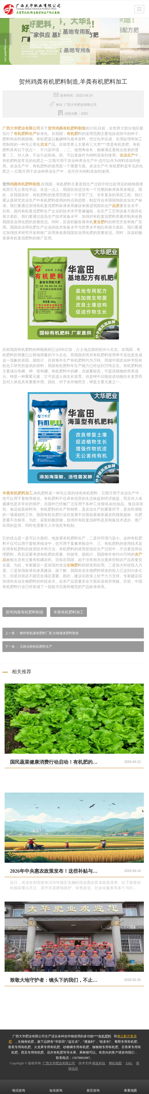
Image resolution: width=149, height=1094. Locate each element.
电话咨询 (18, 1086)
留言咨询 (93, 1086)
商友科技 (98, 1063)
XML (129, 1063)
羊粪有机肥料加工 (68, 612)
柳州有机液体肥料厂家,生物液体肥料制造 (40, 633)
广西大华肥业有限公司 (59, 1063)
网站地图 (115, 1063)
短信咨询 (55, 1086)
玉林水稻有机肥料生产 (27, 646)
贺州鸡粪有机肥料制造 (24, 612)
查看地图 (130, 1086)
